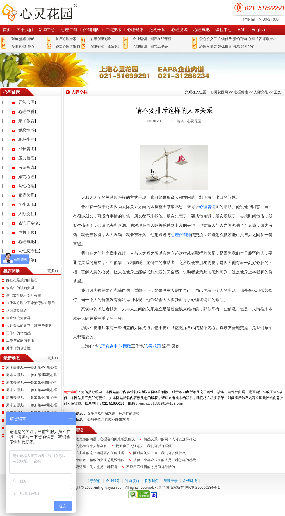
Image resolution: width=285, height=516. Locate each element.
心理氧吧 (201, 29)
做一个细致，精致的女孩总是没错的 (96, 460)
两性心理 (26, 186)
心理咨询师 (181, 234)
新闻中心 (47, 29)
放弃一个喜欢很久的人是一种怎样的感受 (164, 460)
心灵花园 (153, 346)
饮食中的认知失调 (20, 288)
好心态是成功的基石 (22, 280)
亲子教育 (26, 120)
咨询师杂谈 (28, 223)
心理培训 (140, 47)
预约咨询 (240, 39)
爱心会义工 (208, 39)
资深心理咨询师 (68, 47)
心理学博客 (208, 47)
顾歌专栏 (270, 39)
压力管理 (26, 158)
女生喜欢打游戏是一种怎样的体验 (113, 413)
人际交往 (26, 213)
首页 (7, 29)
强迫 (14, 39)
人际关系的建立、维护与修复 (28, 325)
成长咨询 (26, 148)
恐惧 (22, 47)
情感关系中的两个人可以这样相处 (170, 439)
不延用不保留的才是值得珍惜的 (150, 467)
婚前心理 (26, 176)
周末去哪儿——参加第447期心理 (31, 397)
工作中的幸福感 (18, 333)
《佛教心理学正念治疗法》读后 (30, 303)
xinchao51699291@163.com (160, 404)
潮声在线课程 (160, 39)
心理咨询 (69, 29)
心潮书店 (255, 39)
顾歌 (127, 346)
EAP (242, 29)
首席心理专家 (66, 39)
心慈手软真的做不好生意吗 (108, 419)
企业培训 (140, 39)
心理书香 (26, 111)
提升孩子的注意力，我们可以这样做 (144, 446)
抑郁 (30, 39)
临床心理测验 (100, 39)
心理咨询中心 (109, 346)
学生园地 (26, 204)
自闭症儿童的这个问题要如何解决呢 (96, 453)
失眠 (14, 47)
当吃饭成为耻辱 (18, 318)
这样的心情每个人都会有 (88, 446)
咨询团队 (91, 29)
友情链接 (190, 481)
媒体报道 (225, 47)
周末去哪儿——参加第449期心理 (31, 382)
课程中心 (223, 29)
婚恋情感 (26, 130)
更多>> (52, 271)
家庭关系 (26, 195)
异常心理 (26, 102)
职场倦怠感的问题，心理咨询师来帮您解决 (102, 439)
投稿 (236, 47)
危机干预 (157, 29)
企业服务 (113, 481)
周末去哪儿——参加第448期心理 (31, 390)
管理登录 (171, 481)
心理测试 (179, 29)
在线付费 (225, 39)
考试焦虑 (26, 167)
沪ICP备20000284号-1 (202, 488)
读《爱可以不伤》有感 (23, 295)
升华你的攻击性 (18, 348)
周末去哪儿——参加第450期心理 (31, 375)
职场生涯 (26, 139)
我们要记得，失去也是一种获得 (93, 467)
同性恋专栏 (28, 251)
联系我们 (248, 47)
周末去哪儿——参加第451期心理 (31, 367)
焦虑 (22, 39)
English (258, 29)
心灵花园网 (39, 12)
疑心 (30, 47)
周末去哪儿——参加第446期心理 (31, 405)
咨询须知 (132, 481)
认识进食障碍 (16, 310)
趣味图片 (114, 47)
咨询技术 (113, 29)
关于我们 (25, 29)
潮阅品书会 (159, 47)
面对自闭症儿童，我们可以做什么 (159, 453)
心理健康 (135, 29)
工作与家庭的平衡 (20, 341)
